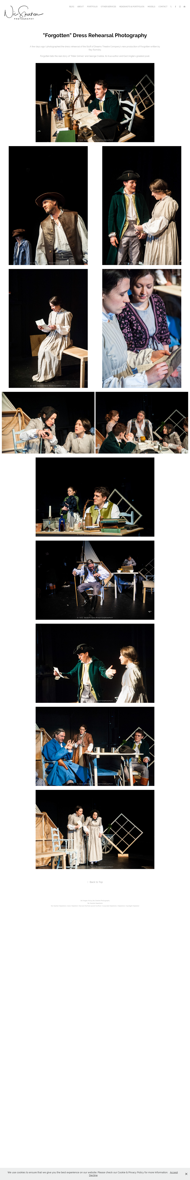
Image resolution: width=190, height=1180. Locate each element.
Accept (174, 1172)
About (80, 7)
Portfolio (92, 7)
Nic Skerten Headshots (95, 903)
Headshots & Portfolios (131, 7)
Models (151, 7)
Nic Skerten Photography (101, 900)
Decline (93, 1175)
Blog (71, 7)
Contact (162, 7)
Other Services (108, 7)
